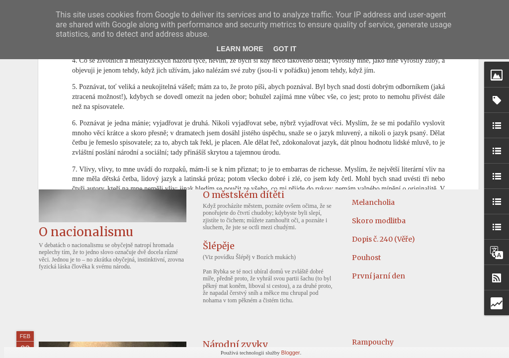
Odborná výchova (383, 128)
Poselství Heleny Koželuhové (267, 120)
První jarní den (378, 275)
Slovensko (370, 183)
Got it (285, 49)
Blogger (290, 353)
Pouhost (366, 257)
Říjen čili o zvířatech (386, 110)
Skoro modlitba (379, 220)
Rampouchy (373, 342)
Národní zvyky (235, 344)
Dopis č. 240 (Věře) (383, 239)
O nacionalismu (86, 232)
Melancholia (373, 202)
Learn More (240, 49)
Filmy (361, 165)
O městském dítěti (243, 194)
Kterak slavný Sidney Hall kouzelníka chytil (426, 147)
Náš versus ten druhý (249, 157)
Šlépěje (219, 246)
